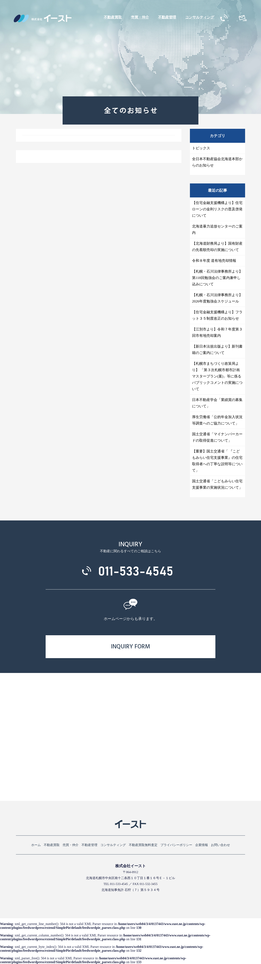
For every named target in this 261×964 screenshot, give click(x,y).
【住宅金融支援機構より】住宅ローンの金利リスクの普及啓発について (217, 209)
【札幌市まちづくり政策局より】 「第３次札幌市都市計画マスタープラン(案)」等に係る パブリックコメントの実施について (217, 376)
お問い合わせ (220, 845)
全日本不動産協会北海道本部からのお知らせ (217, 162)
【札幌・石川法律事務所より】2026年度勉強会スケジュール (217, 298)
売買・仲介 (140, 17)
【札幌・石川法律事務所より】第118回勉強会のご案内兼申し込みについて (217, 277)
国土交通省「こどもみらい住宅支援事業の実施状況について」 (217, 484)
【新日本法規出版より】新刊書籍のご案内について (217, 349)
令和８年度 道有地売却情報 (214, 261)
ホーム (36, 845)
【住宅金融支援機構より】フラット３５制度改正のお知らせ (217, 315)
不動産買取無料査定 (143, 845)
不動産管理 (167, 17)
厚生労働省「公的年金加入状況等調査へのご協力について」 (217, 420)
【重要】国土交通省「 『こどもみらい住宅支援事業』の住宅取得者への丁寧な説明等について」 (217, 460)
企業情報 (201, 845)
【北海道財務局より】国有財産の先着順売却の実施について (217, 246)
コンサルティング (199, 17)
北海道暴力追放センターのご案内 (217, 229)
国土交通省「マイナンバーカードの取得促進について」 (217, 437)
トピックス (201, 148)
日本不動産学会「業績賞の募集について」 (217, 403)
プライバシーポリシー (176, 845)
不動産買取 (113, 17)
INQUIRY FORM (130, 647)
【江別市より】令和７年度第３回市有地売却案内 (217, 332)
